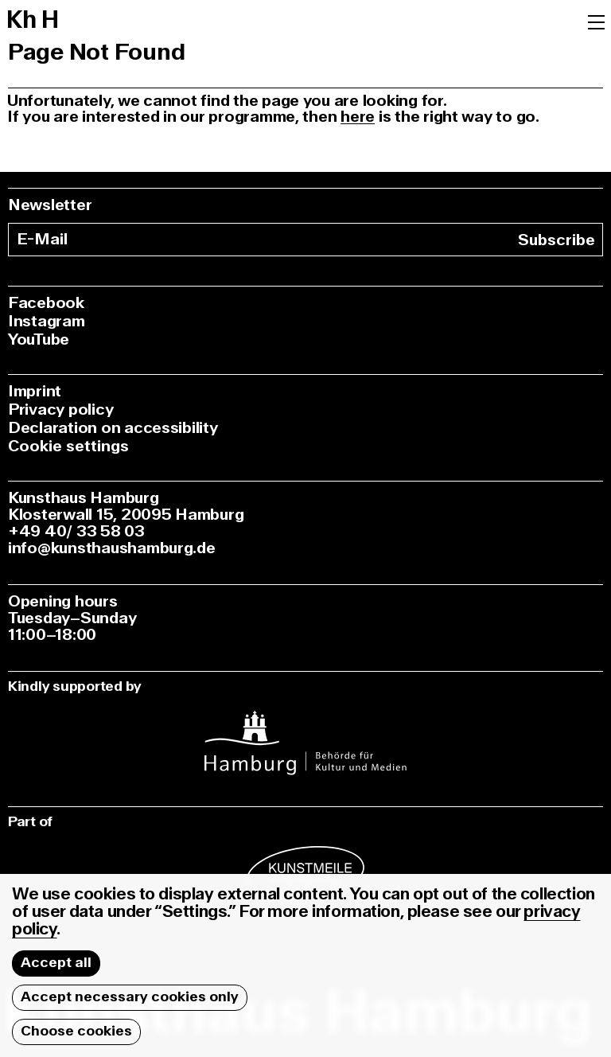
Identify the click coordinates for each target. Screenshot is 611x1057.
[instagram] (305, 732)
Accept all (56, 963)
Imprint (34, 391)
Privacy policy (60, 409)
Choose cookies (76, 1031)
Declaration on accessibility (113, 427)
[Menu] (596, 20)
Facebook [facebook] (46, 302)
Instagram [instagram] (46, 321)
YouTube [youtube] (38, 339)
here (358, 117)
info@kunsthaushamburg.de (112, 548)
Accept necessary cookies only (130, 997)
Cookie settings (68, 446)
